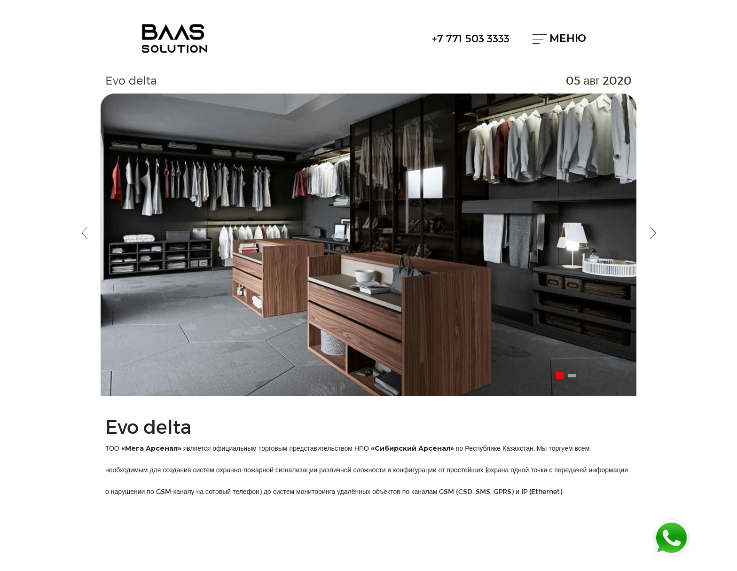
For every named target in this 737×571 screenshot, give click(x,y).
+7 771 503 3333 (471, 38)
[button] (84, 234)
